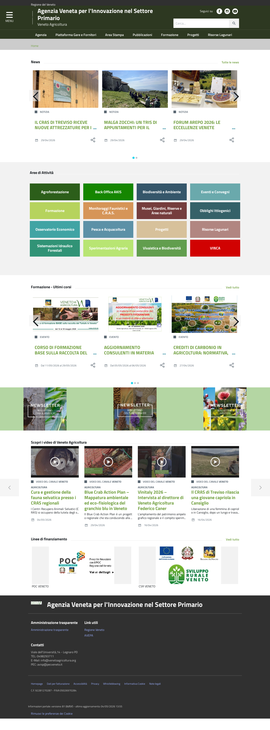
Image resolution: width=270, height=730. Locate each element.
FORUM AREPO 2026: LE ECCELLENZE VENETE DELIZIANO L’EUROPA (196, 139)
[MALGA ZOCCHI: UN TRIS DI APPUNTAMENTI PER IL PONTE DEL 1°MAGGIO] (135, 100)
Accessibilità (80, 695)
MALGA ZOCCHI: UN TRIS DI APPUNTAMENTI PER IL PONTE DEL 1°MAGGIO (130, 139)
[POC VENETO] (81, 576)
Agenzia (41, 46)
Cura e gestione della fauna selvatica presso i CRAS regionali (53, 509)
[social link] (219, 18)
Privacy (95, 695)
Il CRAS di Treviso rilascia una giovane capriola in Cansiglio (215, 509)
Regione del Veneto (43, 4)
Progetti (193, 46)
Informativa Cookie (134, 695)
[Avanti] (239, 108)
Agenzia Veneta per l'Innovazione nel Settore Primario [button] (124, 616)
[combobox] (206, 30)
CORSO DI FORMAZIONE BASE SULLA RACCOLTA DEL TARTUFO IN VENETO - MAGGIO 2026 (61, 366)
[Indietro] (30, 108)
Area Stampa (114, 46)
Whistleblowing (111, 695)
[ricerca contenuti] (201, 30)
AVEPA (88, 647)
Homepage (37, 695)
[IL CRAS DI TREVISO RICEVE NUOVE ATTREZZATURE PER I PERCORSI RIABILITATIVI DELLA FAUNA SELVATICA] (65, 100)
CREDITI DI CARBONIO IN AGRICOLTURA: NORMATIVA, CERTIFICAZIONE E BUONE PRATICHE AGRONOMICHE (200, 366)
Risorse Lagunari (220, 46)
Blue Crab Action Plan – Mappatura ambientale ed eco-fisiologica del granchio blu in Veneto (106, 511)
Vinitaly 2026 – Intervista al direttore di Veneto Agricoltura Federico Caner (161, 511)
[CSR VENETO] (188, 576)
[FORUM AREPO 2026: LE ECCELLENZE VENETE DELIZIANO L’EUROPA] (204, 100)
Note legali (155, 695)
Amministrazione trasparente (49, 641)
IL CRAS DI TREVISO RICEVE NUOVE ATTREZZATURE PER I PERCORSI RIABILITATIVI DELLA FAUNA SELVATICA (63, 141)
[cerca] (234, 31)
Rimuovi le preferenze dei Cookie (52, 725)
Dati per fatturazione (58, 695)
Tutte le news (230, 73)
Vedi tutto (232, 298)
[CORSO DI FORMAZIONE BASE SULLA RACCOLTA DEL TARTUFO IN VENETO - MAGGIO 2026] (65, 325)
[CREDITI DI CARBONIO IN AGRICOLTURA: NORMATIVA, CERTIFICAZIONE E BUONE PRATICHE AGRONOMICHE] (204, 325)
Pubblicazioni (143, 46)
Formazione (170, 46)
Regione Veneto (94, 641)
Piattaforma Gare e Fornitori (76, 46)
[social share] (93, 151)
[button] (9, 25)
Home (34, 57)
